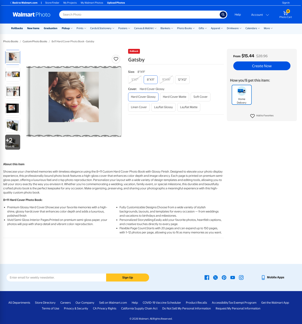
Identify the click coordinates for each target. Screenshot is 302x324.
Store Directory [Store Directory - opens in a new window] (45, 302)
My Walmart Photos (92, 2)
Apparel (215, 28)
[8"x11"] (151, 79)
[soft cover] (200, 97)
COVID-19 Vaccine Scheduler (162, 302)
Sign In (286, 2)
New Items (33, 28)
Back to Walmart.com (23, 2)
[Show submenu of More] (271, 28)
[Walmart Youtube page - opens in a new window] (232, 277)
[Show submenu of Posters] (129, 28)
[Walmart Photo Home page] (31, 14)
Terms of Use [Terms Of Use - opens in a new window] (50, 308)
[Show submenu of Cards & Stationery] (113, 28)
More (267, 28)
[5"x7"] (135, 79)
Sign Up (127, 277)
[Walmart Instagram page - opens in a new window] (241, 277)
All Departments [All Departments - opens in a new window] (19, 302)
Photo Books (184, 28)
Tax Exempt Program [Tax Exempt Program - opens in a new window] (242, 302)
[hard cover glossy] (143, 97)
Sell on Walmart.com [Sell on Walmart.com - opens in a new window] (113, 302)
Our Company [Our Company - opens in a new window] (85, 302)
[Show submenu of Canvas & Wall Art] (155, 28)
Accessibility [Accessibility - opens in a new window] (220, 302)
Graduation (50, 28)
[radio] (12, 57)
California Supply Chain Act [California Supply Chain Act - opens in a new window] (139, 308)
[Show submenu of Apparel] (222, 28)
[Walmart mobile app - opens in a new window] (272, 277)
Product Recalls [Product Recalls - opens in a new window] (196, 302)
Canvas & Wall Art (144, 28)
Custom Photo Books (35, 41)
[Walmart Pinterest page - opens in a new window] (224, 277)
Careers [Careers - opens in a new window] (65, 302)
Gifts (201, 28)
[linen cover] (139, 107)
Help (238, 14)
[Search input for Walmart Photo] (139, 15)
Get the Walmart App (275, 302)
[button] (262, 116)
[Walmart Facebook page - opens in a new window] (206, 277)
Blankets (165, 28)
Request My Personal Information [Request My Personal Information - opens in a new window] (238, 308)
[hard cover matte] (174, 97)
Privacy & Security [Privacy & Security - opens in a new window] (76, 308)
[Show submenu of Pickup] (71, 28)
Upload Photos (116, 2)
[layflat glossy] (163, 107)
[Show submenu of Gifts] (206, 28)
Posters (122, 28)
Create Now (262, 66)
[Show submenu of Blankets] (172, 28)
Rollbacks (17, 28)
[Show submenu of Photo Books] (193, 28)
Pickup (66, 28)
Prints (80, 28)
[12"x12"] (182, 79)
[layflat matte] (188, 107)
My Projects (70, 2)
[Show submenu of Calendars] (259, 28)
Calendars (251, 28)
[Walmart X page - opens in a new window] (215, 277)
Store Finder (52, 2)
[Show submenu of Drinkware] (240, 28)
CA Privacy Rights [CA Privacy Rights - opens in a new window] (104, 308)
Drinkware (233, 28)
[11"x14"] (166, 79)
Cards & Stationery (101, 28)
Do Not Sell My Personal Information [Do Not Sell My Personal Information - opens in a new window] (186, 308)
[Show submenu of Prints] (85, 28)
